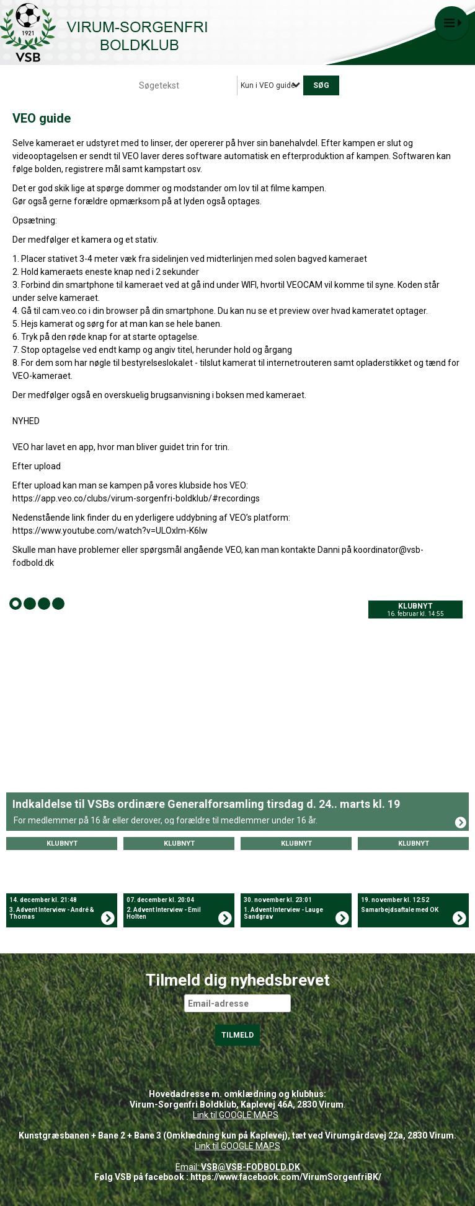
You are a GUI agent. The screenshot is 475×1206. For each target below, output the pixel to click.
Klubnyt (415, 606)
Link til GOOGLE (222, 1115)
